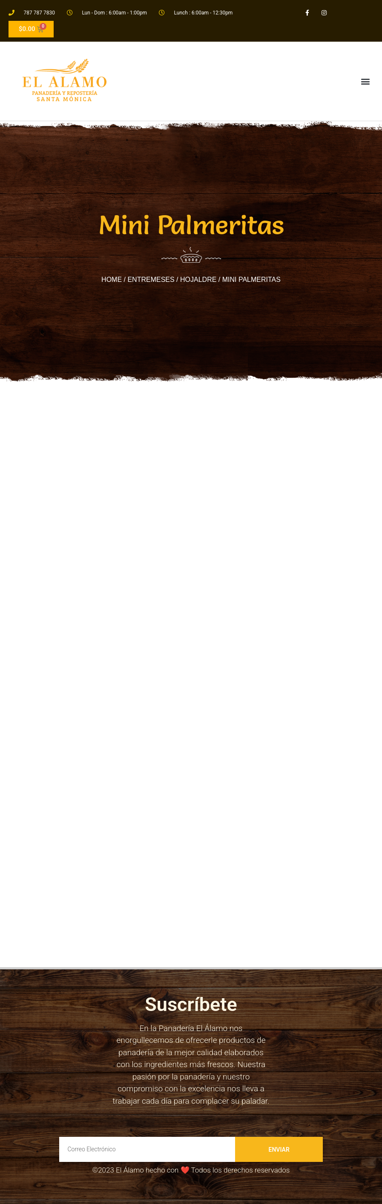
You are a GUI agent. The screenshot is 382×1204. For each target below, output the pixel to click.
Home (111, 279)
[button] (365, 81)
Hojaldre (198, 279)
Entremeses (150, 279)
